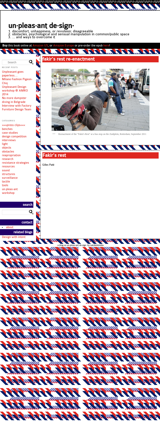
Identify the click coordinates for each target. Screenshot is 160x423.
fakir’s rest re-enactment (68, 59)
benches (7, 129)
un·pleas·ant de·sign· (41, 26)
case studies (10, 132)
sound (6, 170)
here (106, 45)
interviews (9, 140)
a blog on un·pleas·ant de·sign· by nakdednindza (80, 245)
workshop (8, 193)
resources (8, 166)
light (5, 144)
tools (5, 185)
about (9, 227)
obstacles (8, 151)
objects (6, 147)
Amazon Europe (63, 45)
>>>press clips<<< (13, 125)
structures (8, 174)
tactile (6, 181)
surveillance (10, 178)
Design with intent (13, 237)
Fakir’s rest (54, 155)
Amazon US (40, 45)
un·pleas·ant (10, 189)
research (7, 159)
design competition (14, 136)
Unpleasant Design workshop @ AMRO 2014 (15, 90)
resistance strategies (15, 162)
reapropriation (11, 155)
